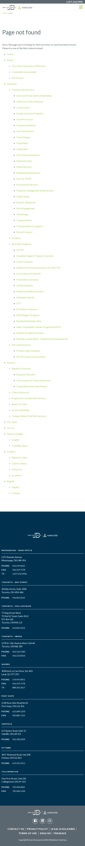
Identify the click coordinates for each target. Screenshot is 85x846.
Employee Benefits (25, 374)
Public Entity (22, 196)
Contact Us (16, 829)
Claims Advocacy (20, 392)
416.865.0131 (18, 598)
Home (10, 54)
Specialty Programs (21, 243)
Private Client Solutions (28, 350)
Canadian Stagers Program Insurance (35, 255)
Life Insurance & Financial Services (33, 380)
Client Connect (19, 463)
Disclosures (17, 77)
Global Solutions (24, 285)
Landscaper (22, 149)
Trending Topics (20, 445)
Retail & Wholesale (25, 202)
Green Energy (23, 137)
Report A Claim (19, 404)
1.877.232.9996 (74, 1)
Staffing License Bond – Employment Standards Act (42, 338)
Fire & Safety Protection (28, 273)
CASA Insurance (24, 261)
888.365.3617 (18, 687)
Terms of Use (28, 833)
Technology (22, 214)
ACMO (20, 249)
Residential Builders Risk (28, 321)
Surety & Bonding (20, 410)
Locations (17, 475)
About (10, 60)
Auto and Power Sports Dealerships (34, 95)
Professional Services (27, 184)
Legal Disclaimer (63, 829)
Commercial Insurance (23, 89)
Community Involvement (24, 71)
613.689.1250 (18, 711)
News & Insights (15, 433)
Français (16, 493)
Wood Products (24, 232)
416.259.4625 (18, 566)
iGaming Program (25, 297)
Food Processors (24, 119)
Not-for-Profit (23, 178)
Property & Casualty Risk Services (29, 398)
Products (16, 238)
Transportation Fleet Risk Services (29, 416)
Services (11, 362)
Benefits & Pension (21, 368)
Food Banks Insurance (27, 279)
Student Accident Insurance (30, 332)
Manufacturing (24, 160)
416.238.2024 (18, 739)
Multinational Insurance (28, 172)
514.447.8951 (18, 679)
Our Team (12, 421)
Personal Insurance (21, 344)
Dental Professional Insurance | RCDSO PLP (38, 267)
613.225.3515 (18, 763)
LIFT (18, 303)
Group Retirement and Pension (31, 386)
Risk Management (25, 208)
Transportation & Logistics (29, 226)
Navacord (17, 469)
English (10, 481)
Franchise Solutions (26, 125)
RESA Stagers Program (28, 315)
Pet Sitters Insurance (26, 309)
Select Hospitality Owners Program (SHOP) (38, 327)
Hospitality (22, 143)
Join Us (10, 427)
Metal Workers (24, 166)
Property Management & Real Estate (34, 190)
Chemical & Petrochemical (29, 101)
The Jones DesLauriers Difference (29, 66)
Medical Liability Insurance (30, 291)
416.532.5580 (18, 652)
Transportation (24, 220)
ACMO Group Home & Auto (30, 356)
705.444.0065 (18, 787)
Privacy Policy (37, 829)
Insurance (12, 83)
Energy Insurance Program (29, 113)
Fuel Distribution (24, 131)
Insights (16, 439)
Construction (23, 107)
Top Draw (62, 840)
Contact (11, 451)
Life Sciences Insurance (28, 155)
